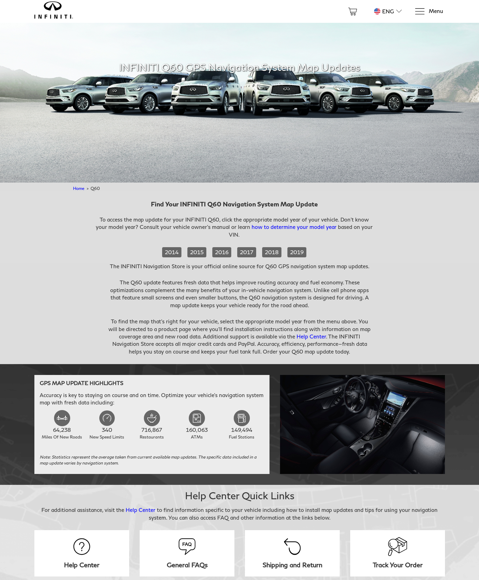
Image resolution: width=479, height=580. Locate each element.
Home (78, 188)
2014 (172, 252)
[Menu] (429, 11)
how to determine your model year (294, 227)
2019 (297, 252)
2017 (246, 252)
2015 (197, 252)
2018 (272, 252)
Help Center (311, 336)
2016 (221, 252)
